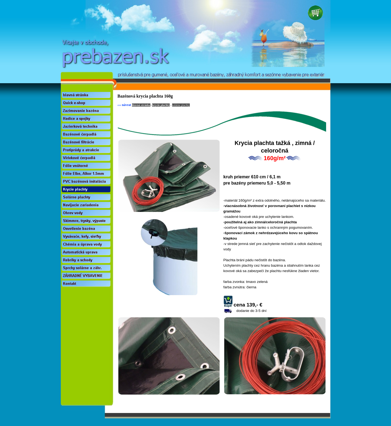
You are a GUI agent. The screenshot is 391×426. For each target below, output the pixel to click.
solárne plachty (181, 105)
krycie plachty (161, 105)
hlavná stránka (141, 105)
